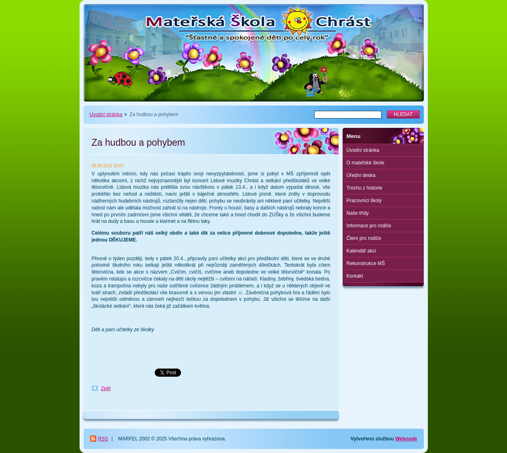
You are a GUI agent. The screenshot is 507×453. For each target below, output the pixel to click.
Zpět (106, 388)
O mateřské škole (365, 163)
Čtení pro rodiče (364, 238)
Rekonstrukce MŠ (366, 263)
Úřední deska (361, 175)
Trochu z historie (364, 188)
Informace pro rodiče (369, 226)
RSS (103, 439)
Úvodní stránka (106, 114)
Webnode (406, 439)
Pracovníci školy (364, 200)
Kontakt (355, 276)
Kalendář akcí (361, 251)
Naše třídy (358, 213)
